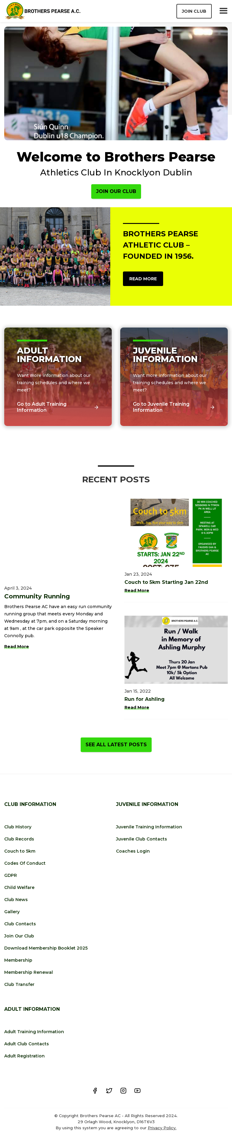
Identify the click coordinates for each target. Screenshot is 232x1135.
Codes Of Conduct (25, 863)
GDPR (10, 875)
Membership (18, 960)
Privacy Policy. (162, 1127)
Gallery (12, 911)
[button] (223, 11)
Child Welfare (19, 887)
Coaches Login (133, 851)
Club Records (19, 839)
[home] (42, 11)
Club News (16, 899)
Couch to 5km (19, 851)
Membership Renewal (28, 972)
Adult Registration (24, 1056)
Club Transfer (19, 984)
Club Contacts (20, 924)
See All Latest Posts (116, 744)
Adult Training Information (34, 1031)
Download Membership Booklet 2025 (46, 948)
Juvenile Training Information (149, 827)
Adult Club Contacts (26, 1044)
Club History (17, 827)
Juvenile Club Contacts (141, 839)
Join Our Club (116, 191)
